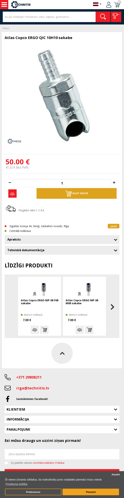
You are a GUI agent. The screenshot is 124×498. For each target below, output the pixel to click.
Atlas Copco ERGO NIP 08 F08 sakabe (39, 302)
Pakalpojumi (18, 429)
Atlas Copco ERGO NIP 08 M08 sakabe (82, 302)
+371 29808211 (29, 377)
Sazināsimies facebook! (32, 399)
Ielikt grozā (76, 193)
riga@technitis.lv (32, 388)
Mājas (6, 28)
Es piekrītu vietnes (37, 463)
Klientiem (15, 409)
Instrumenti (4, 4)
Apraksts (14, 239)
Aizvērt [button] (115, 474)
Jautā (114, 226)
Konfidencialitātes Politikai (48, 463)
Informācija (17, 419)
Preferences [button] (33, 492)
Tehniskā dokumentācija (25, 250)
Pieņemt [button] (91, 492)
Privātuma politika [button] (16, 483)
